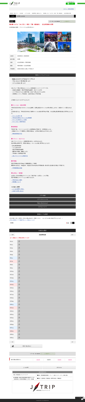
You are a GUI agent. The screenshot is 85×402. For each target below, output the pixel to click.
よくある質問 (25, 367)
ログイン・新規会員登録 (68, 8)
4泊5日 (70, 359)
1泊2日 (38, 359)
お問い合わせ (59, 367)
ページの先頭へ (80, 397)
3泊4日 (59, 359)
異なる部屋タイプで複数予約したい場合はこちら (22, 220)
